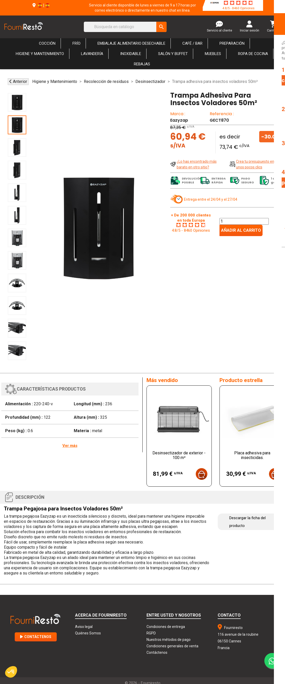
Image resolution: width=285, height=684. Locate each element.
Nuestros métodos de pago (168, 640)
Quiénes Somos (88, 633)
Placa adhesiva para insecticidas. (252, 455)
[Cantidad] (244, 221)
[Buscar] (125, 27)
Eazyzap (179, 120)
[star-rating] (238, 3)
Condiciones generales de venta (172, 646)
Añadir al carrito (241, 230)
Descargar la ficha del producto (247, 522)
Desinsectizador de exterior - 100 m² (179, 455)
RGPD (151, 633)
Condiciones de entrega (165, 627)
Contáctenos (35, 637)
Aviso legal (84, 627)
